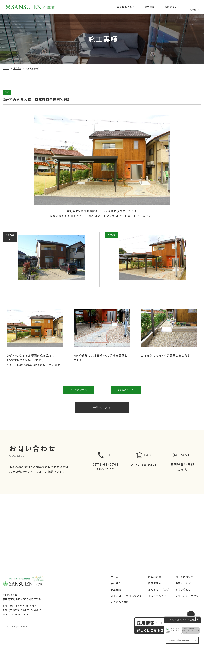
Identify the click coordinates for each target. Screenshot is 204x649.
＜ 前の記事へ (78, 389)
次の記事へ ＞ (125, 389)
